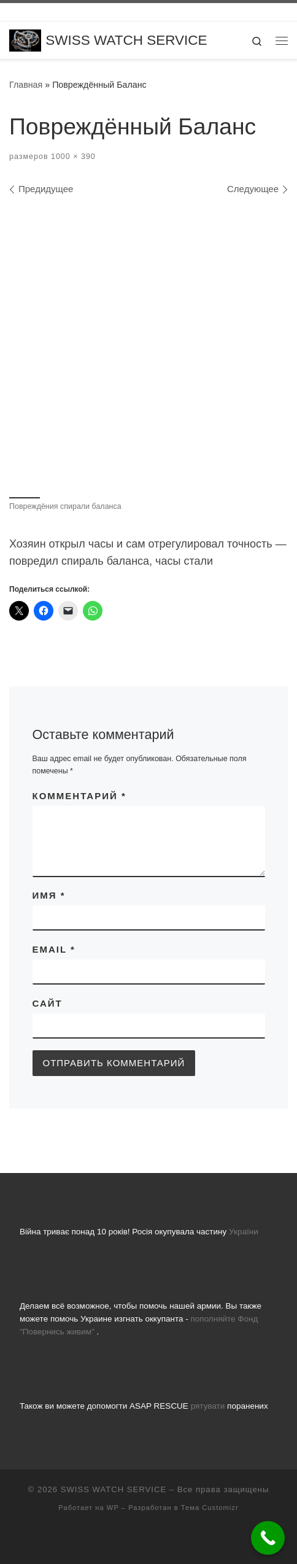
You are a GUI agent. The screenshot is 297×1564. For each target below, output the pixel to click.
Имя (49, 895)
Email (54, 949)
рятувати (208, 1406)
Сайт (48, 1003)
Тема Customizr (210, 1507)
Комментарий (79, 796)
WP (113, 1507)
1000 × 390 (72, 156)
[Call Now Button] (268, 1538)
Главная (25, 85)
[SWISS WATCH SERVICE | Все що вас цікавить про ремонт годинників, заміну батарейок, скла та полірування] (25, 39)
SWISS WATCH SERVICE (113, 1489)
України (243, 1231)
